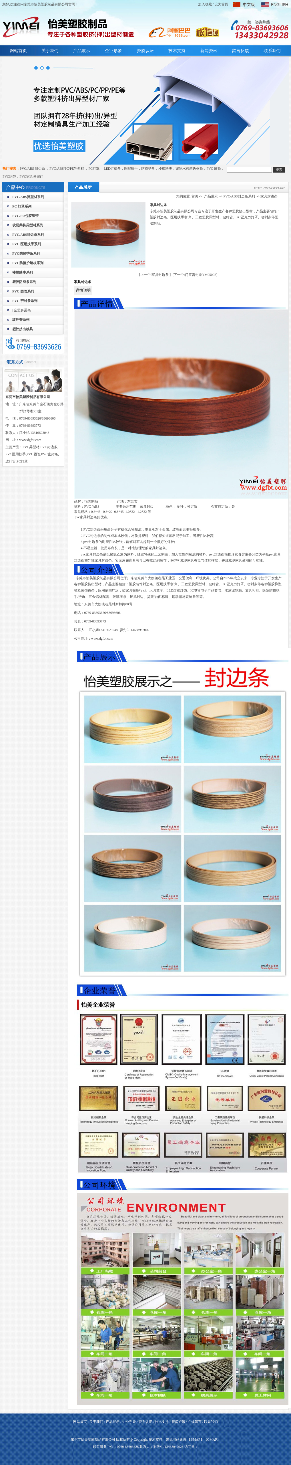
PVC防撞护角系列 (26, 254)
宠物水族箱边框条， (191, 169)
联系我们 (272, 50)
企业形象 (113, 50)
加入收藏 (205, 4)
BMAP (195, 1440)
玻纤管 (10, 461)
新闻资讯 (208, 50)
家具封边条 (269, 196)
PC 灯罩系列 (21, 206)
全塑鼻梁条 (22, 310)
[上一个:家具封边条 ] (155, 275)
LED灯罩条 (112, 169)
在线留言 (195, 1422)
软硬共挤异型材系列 (27, 225)
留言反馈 (240, 50)
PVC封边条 (48, 447)
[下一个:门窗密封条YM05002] (194, 275)
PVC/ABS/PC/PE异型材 (67, 169)
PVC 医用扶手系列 (26, 244)
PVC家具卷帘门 (31, 177)
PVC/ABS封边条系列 (28, 235)
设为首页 (221, 4)
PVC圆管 (33, 454)
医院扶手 (131, 169)
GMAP (212, 1440)
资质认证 (145, 50)
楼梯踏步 (165, 169)
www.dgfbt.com (102, 638)
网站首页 (18, 50)
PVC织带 (9, 177)
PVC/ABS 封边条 (33, 169)
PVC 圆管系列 (23, 291)
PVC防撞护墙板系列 (27, 263)
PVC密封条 (49, 454)
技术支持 (177, 50)
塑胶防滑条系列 (24, 282)
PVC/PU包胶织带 (25, 216)
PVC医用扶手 (15, 454)
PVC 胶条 (213, 169)
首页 (195, 196)
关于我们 (50, 50)
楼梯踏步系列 (22, 272)
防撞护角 (148, 169)
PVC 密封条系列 (24, 301)
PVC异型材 (31, 447)
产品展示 (81, 50)
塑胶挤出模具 (22, 329)
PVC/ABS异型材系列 (28, 197)
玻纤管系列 (20, 320)
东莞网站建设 (176, 1440)
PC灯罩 (94, 169)
